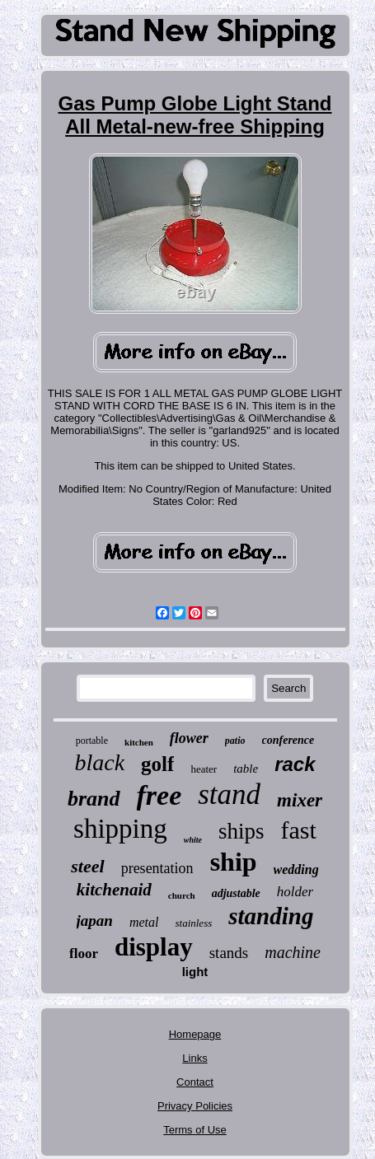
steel (87, 866)
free (159, 795)
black (99, 762)
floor (83, 953)
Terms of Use (195, 1130)
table (245, 768)
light (195, 972)
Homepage (195, 1034)
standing (270, 916)
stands (229, 952)
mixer (299, 800)
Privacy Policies (194, 1106)
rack (294, 764)
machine (293, 952)
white (193, 839)
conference (288, 740)
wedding (296, 869)
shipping (120, 829)
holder (295, 892)
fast (298, 830)
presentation (157, 868)
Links (194, 1058)
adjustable (236, 893)
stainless (193, 923)
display (154, 946)
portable (92, 740)
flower (189, 738)
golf (157, 764)
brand (94, 799)
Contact (194, 1082)
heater (203, 769)
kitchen (138, 742)
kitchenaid (114, 890)
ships (241, 831)
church (181, 895)
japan (95, 920)
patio (235, 740)
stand (229, 794)
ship (233, 861)
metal (144, 922)
